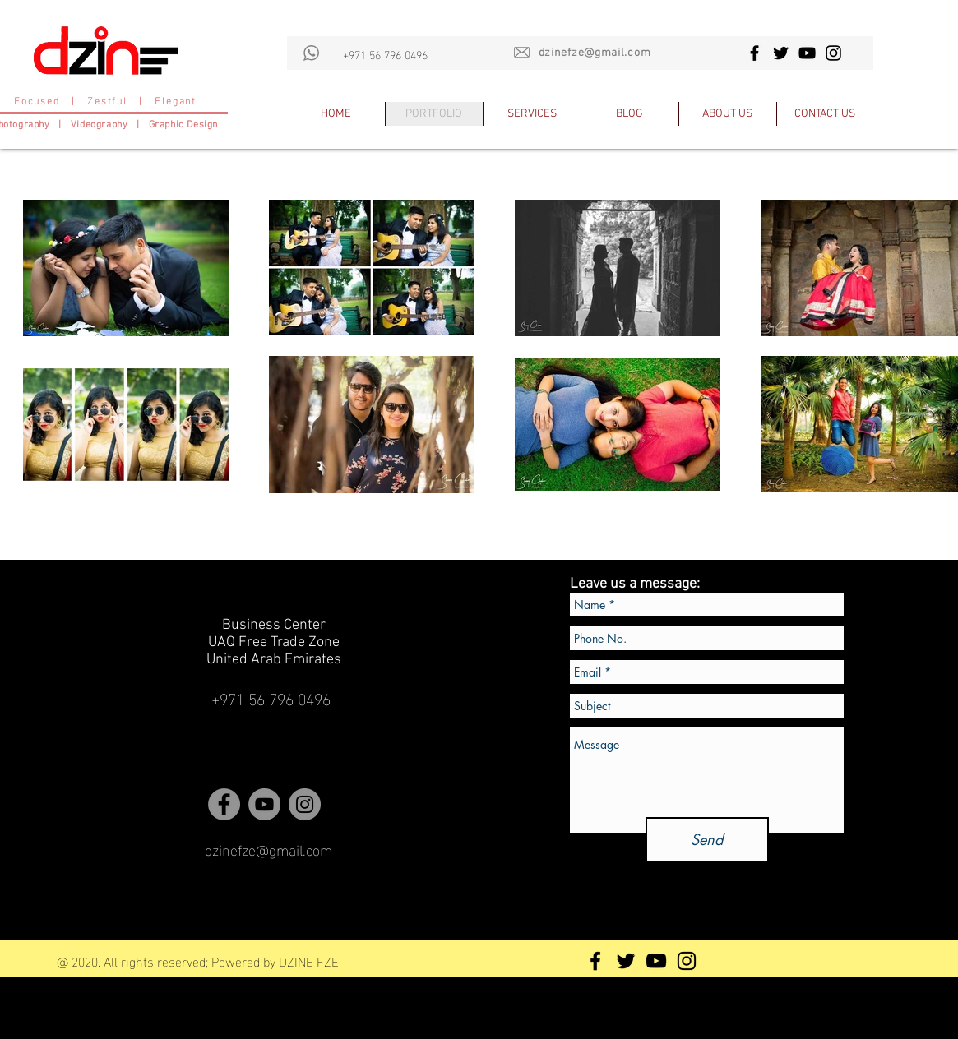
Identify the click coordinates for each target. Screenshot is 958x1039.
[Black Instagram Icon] (833, 53)
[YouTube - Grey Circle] (264, 804)
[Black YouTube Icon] (807, 53)
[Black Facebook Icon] (754, 53)
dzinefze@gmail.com (595, 53)
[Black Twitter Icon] (781, 53)
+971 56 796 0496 (385, 54)
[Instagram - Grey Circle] (305, 804)
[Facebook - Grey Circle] (224, 804)
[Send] (707, 839)
